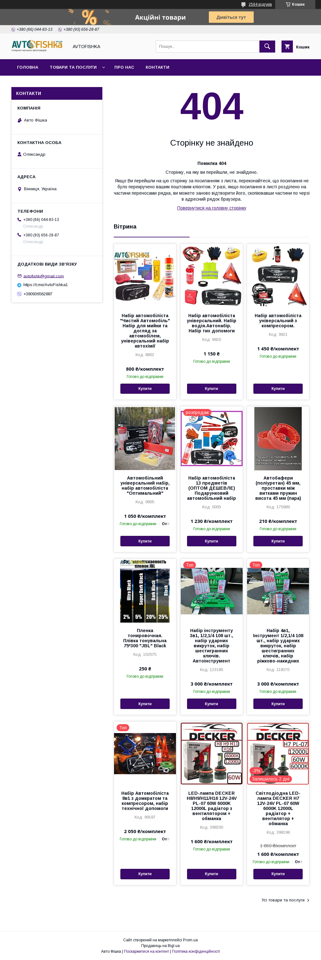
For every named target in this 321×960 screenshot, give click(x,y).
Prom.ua (190, 940)
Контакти (157, 67)
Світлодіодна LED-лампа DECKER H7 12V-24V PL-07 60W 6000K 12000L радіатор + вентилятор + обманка (278, 808)
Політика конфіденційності (196, 951)
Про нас (124, 67)
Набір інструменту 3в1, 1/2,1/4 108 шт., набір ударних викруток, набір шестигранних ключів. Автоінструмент (211, 645)
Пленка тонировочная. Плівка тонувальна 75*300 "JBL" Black (145, 638)
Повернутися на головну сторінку (211, 207)
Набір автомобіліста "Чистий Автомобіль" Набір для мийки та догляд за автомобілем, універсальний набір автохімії (145, 330)
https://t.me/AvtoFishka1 (45, 284)
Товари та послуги (73, 67)
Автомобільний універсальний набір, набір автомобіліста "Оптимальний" (145, 485)
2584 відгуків (260, 4)
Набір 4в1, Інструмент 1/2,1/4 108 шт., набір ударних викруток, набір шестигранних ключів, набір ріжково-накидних (278, 645)
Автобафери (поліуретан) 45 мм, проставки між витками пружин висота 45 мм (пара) (278, 488)
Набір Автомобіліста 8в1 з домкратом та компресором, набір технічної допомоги (145, 801)
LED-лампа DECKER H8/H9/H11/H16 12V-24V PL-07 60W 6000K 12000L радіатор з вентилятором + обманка (212, 806)
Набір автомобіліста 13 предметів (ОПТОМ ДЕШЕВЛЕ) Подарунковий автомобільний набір (211, 488)
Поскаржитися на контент (146, 951)
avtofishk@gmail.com (43, 275)
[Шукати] (267, 47)
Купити (145, 388)
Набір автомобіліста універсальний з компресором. (278, 320)
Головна (27, 67)
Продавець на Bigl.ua (160, 946)
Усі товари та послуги (283, 900)
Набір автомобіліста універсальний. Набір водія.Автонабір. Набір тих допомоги (211, 323)
